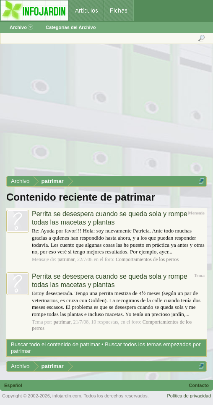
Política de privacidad (189, 395)
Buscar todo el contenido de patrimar (55, 344)
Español (13, 385)
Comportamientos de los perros (147, 259)
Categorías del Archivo (71, 27)
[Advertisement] (106, 113)
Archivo (21, 27)
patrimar (66, 259)
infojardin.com (66, 395)
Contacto (199, 385)
